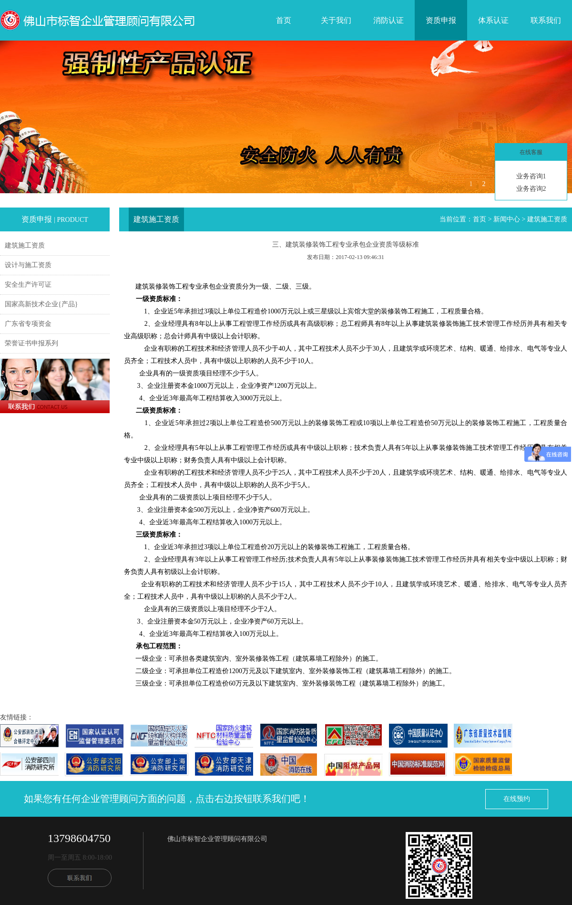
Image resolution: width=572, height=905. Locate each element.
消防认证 (388, 20)
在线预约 (516, 798)
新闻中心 (506, 219)
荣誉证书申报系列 (31, 343)
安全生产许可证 (28, 284)
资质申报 (441, 20)
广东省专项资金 (28, 323)
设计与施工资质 (28, 265)
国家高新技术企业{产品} (41, 304)
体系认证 (493, 20)
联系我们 (546, 20)
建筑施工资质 (25, 245)
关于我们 (336, 20)
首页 (283, 20)
